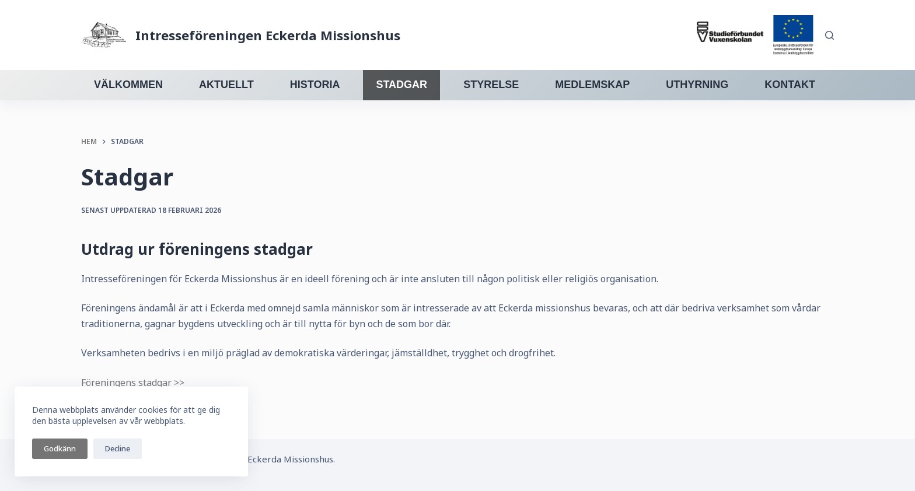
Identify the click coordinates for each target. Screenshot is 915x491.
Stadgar (401, 84)
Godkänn (60, 448)
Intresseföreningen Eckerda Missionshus (267, 35)
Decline (117, 448)
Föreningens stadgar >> (132, 382)
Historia (315, 84)
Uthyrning (697, 84)
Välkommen (128, 84)
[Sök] (829, 35)
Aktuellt (226, 84)
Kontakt (789, 84)
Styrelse (491, 84)
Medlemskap (592, 84)
